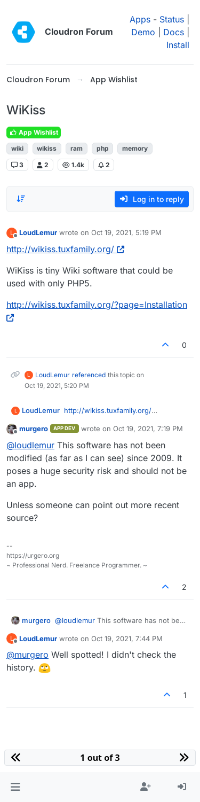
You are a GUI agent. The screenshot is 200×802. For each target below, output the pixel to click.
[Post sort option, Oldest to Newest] (20, 198)
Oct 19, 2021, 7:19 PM (148, 428)
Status (171, 19)
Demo (143, 32)
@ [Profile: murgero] (27, 654)
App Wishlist (33, 132)
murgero (33, 428)
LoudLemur (38, 232)
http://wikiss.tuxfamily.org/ (65, 249)
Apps (140, 19)
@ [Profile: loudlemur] (30, 445)
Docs (173, 32)
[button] (15, 787)
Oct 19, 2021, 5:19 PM (126, 232)
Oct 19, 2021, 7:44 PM (127, 638)
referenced (89, 375)
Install (177, 45)
